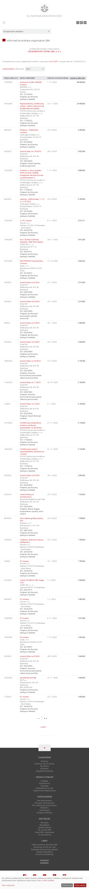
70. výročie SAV (44, 830)
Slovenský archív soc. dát (45, 847)
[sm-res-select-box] (26, 31)
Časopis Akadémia (44, 852)
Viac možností (8, 885)
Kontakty (44, 769)
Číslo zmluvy (11, 78)
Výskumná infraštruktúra (44, 791)
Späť (43, 727)
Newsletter (44, 825)
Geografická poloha (44, 771)
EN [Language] (85, 22)
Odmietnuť (67, 885)
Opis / (23, 78)
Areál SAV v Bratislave (44, 832)
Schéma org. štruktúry (45, 764)
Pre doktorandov (44, 800)
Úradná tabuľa (44, 827)
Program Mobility (44, 813)
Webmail (44, 863)
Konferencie (44, 783)
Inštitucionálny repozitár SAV (44, 845)
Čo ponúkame (44, 835)
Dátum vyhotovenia (57, 78)
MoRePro (44, 808)
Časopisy (44, 786)
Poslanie (44, 761)
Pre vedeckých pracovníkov (44, 805)
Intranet (44, 860)
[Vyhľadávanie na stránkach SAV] (77, 22)
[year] (35, 69)
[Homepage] (44, 8)
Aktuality (45, 823)
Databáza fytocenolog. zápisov (44, 849)
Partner (30, 78)
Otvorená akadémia (44, 854)
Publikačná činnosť (44, 788)
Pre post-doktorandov (44, 803)
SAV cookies (48, 880)
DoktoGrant (44, 810)
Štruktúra (44, 766)
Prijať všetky (80, 885)
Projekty (44, 781)
